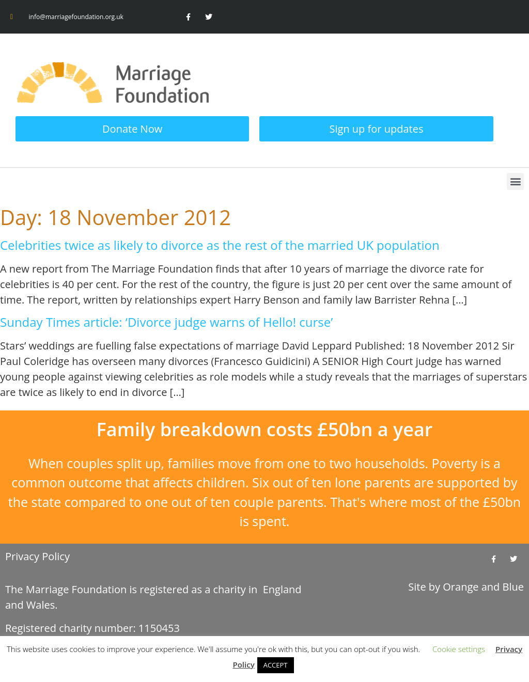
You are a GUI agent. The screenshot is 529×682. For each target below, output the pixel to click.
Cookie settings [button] (458, 649)
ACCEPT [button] (275, 665)
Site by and (466, 587)
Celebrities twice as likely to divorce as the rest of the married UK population (220, 244)
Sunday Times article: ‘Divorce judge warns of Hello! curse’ (166, 321)
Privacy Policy (37, 556)
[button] (515, 181)
